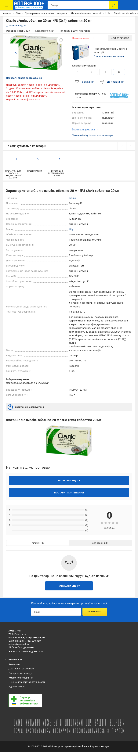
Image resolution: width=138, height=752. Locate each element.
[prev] (122, 146)
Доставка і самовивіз (21, 668)
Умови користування (21, 677)
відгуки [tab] (36, 543)
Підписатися (95, 612)
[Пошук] (113, 5)
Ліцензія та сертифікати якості (24, 99)
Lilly (71, 229)
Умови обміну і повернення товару (92, 135)
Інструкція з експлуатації (26, 407)
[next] (130, 146)
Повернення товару (20, 673)
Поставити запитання (69, 492)
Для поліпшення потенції (109, 56)
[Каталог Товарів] (6, 5)
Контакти (14, 664)
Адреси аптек (16, 686)
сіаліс (72, 198)
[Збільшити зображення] (60, 40)
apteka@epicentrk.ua (19, 644)
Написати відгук (69, 480)
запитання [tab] (98, 543)
